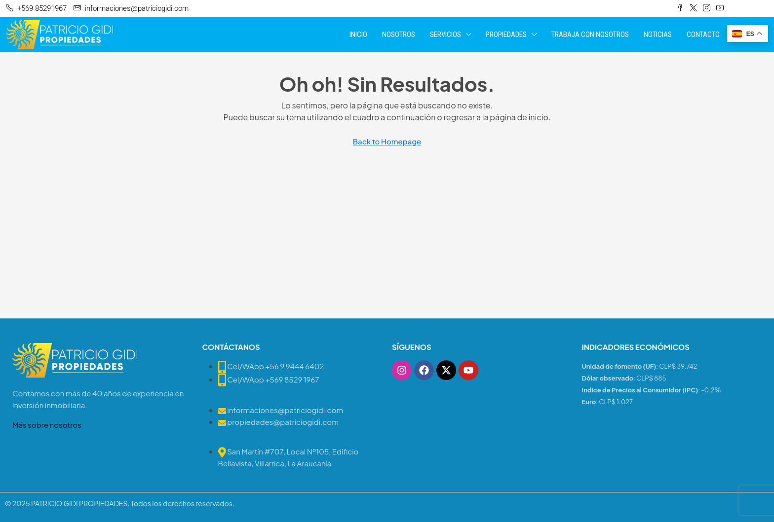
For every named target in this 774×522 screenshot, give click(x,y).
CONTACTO (703, 34)
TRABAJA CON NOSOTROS (590, 34)
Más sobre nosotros (46, 424)
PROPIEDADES (506, 34)
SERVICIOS (445, 34)
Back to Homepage (387, 141)
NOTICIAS (658, 34)
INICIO (358, 34)
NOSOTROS (398, 34)
